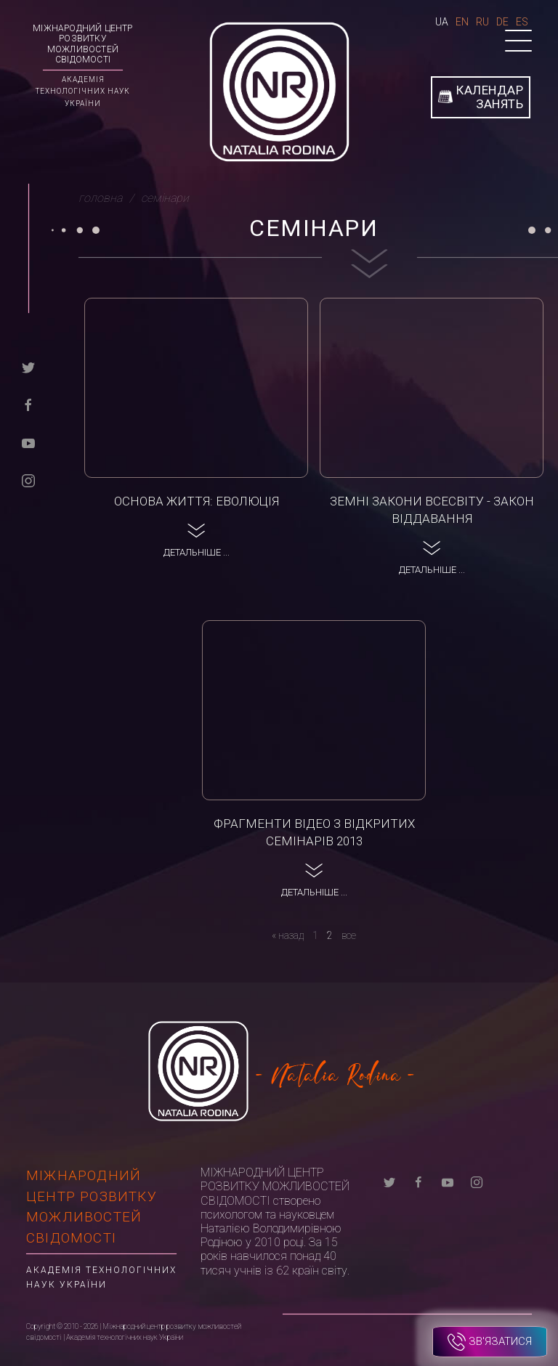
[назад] (288, 935)
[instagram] (28, 480)
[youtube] (28, 442)
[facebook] (28, 404)
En (462, 22)
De (502, 22)
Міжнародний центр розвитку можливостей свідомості (82, 44)
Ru (482, 22)
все (348, 935)
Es (522, 22)
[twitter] (28, 366)
